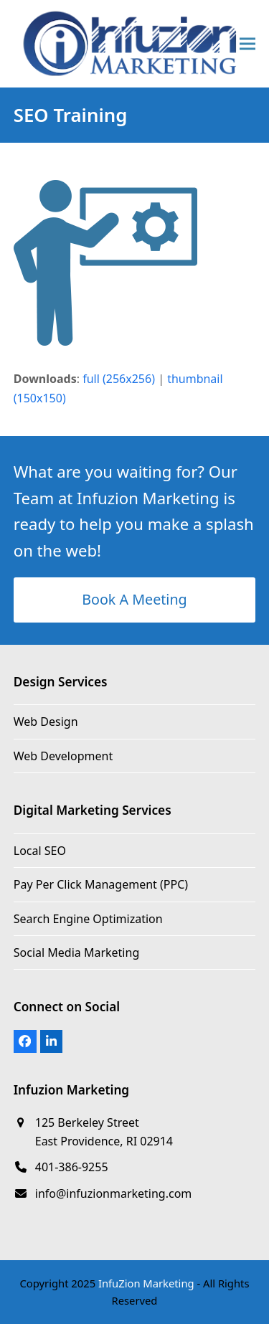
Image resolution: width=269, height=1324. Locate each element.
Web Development (63, 756)
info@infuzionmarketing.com (113, 1193)
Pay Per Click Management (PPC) (101, 884)
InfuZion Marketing (146, 1283)
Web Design (46, 721)
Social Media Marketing (76, 952)
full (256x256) (118, 379)
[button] (247, 43)
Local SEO (40, 851)
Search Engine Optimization (88, 919)
